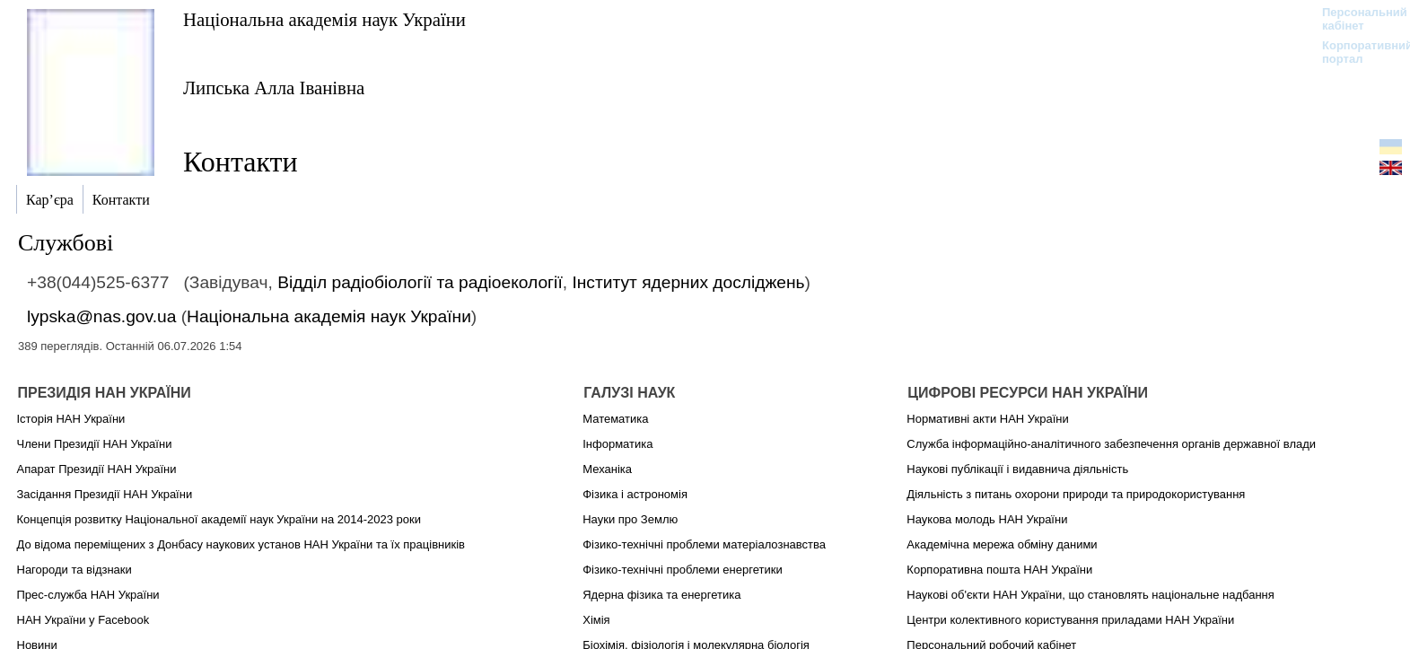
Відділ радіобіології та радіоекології (419, 282)
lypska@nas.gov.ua (101, 316)
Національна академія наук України (324, 19)
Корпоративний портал (1355, 52)
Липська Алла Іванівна (273, 87)
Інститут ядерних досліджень (688, 282)
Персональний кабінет (1355, 18)
